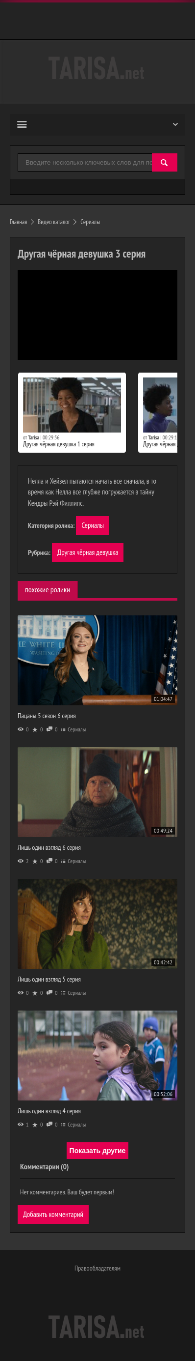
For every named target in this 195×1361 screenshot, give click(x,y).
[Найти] (164, 163)
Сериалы (92, 525)
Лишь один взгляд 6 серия (49, 847)
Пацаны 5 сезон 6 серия (47, 715)
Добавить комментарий (53, 1214)
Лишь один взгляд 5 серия (49, 979)
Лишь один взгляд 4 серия (49, 1110)
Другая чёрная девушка (87, 552)
